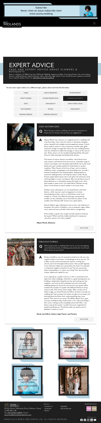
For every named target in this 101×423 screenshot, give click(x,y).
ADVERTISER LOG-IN (91, 404)
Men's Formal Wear (75, 103)
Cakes (26, 93)
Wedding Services (50, 114)
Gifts (26, 103)
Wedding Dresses (25, 114)
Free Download (65, 408)
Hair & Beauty (50, 103)
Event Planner (25, 98)
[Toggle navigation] (94, 23)
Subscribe (63, 406)
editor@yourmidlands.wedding (43, 78)
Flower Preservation (50, 98)
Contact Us (48, 406)
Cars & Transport (50, 93)
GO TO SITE (84, 228)
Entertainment (75, 93)
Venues (50, 109)
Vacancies (47, 408)
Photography (26, 109)
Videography (75, 109)
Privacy (46, 410)
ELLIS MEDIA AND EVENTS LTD (27, 419)
